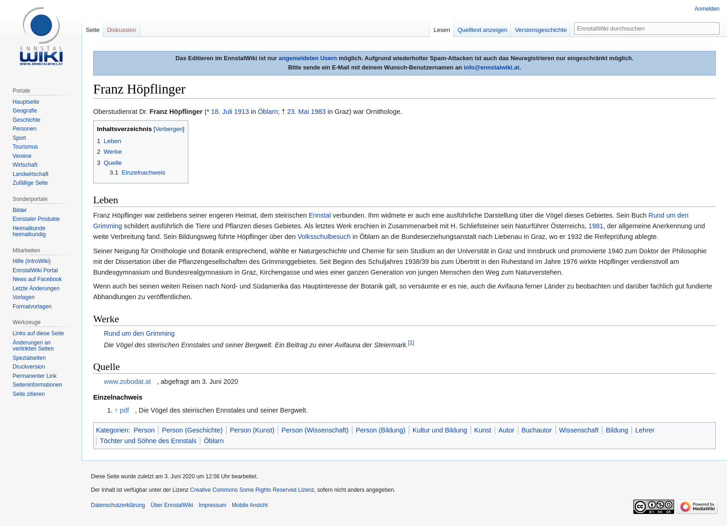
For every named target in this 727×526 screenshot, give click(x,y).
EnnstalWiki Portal (35, 270)
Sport (19, 138)
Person (144, 430)
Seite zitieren (29, 394)
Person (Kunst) (252, 430)
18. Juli (221, 111)
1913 (241, 111)
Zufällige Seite (30, 183)
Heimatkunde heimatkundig (29, 231)
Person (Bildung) (380, 430)
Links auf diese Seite (38, 333)
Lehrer (645, 430)
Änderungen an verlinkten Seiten (33, 345)
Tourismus (25, 147)
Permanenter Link (35, 376)
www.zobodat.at (127, 381)
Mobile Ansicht (250, 505)
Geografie (25, 110)
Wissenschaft (579, 430)
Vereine (22, 156)
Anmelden (707, 9)
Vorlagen (23, 297)
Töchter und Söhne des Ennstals (148, 441)
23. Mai (298, 111)
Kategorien (112, 430)
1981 (595, 226)
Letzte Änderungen (36, 288)
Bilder (20, 210)
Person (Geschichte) (192, 430)
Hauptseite (26, 102)
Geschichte (26, 120)
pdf (124, 410)
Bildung (617, 430)
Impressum (212, 505)
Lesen (442, 29)
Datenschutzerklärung (118, 505)
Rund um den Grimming (139, 333)
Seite (93, 29)
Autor (506, 430)
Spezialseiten (29, 358)
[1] (411, 342)
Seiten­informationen (37, 385)
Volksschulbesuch (324, 236)
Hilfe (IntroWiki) (32, 261)
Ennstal (320, 215)
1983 (318, 111)
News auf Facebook (37, 279)
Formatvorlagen (32, 306)
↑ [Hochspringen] (116, 410)
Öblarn (268, 111)
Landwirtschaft (30, 174)
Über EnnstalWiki (172, 505)
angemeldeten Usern (308, 58)
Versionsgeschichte (541, 29)
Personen (24, 128)
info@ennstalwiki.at (491, 67)
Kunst (482, 430)
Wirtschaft (25, 165)
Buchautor (537, 430)
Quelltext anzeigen (483, 29)
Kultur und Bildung (440, 430)
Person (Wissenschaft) (315, 430)
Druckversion (29, 366)
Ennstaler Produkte (36, 219)
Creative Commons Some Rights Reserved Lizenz (252, 490)
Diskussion (121, 29)
